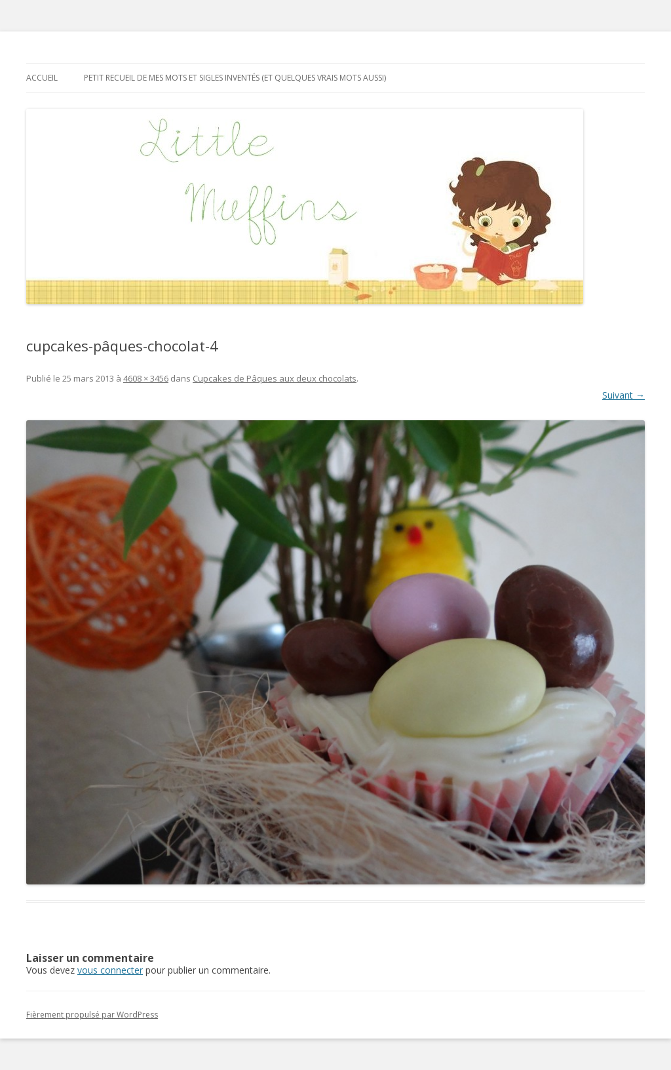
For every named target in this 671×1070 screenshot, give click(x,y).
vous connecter (110, 970)
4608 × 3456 (145, 378)
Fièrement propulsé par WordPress (92, 1014)
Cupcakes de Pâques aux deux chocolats (274, 378)
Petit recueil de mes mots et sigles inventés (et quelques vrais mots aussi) (235, 77)
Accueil (42, 77)
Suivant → (623, 395)
